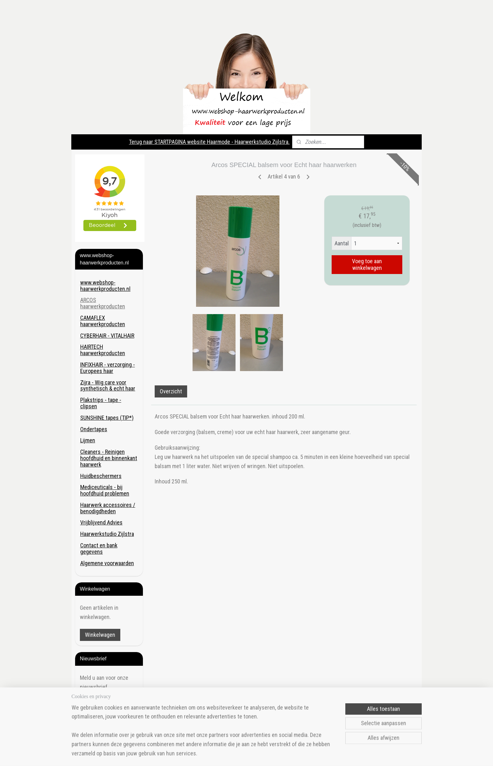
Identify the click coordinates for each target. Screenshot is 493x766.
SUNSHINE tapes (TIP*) (107, 417)
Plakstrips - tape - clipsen (100, 403)
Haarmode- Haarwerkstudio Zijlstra (106, 728)
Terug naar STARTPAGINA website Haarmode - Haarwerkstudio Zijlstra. (209, 141)
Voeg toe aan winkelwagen (367, 264)
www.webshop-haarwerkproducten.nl (105, 285)
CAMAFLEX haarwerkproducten (102, 320)
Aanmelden (97, 704)
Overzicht (171, 391)
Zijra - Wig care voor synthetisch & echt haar (107, 385)
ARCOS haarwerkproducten (102, 303)
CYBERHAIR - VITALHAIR (107, 335)
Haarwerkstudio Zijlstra (107, 534)
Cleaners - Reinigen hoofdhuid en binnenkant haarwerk (108, 458)
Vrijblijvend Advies (101, 522)
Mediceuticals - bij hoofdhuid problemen (104, 490)
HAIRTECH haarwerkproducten (102, 349)
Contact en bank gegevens (98, 548)
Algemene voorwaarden (107, 563)
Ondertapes (93, 429)
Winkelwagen (100, 634)
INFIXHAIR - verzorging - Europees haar (107, 367)
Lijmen (87, 440)
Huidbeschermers (101, 476)
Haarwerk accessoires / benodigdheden (107, 508)
